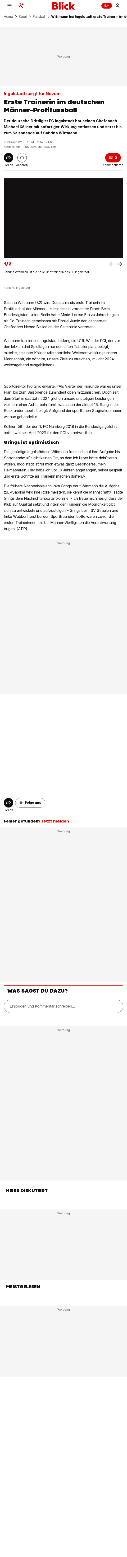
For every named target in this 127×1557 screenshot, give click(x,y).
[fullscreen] (63, 218)
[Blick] (63, 6)
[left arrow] (119, 264)
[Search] (21, 5)
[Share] (8, 157)
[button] (30, 803)
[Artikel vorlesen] (22, 157)
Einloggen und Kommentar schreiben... (42, 1006)
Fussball (39, 17)
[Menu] (9, 5)
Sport (23, 17)
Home (8, 17)
